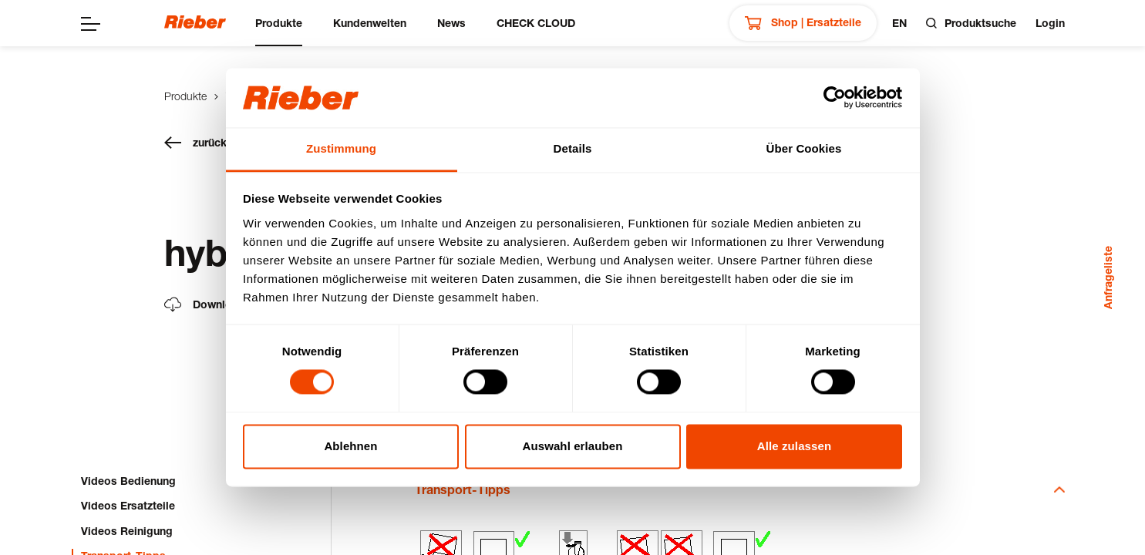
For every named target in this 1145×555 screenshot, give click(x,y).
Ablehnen (350, 445)
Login (1050, 22)
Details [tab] (573, 148)
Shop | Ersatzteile (803, 23)
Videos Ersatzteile (128, 505)
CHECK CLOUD (536, 22)
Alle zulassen (794, 445)
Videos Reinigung (127, 530)
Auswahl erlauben (573, 445)
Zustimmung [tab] (341, 148)
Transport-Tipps (740, 489)
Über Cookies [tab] (804, 148)
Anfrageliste (1107, 277)
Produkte (278, 22)
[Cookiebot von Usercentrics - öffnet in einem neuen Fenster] (834, 97)
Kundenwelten (369, 22)
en (899, 22)
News (451, 22)
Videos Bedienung (128, 480)
